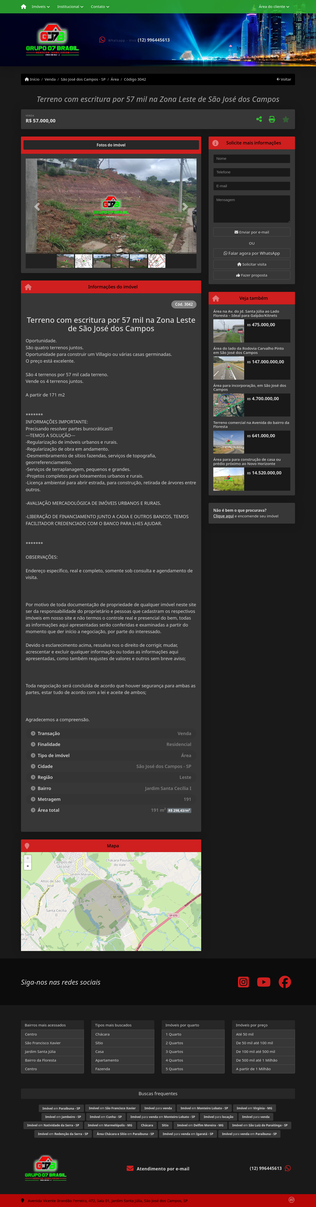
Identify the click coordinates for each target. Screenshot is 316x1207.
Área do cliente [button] (272, 6)
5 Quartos (174, 1068)
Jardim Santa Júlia (40, 1051)
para (158, 1108)
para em (163, 1117)
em (61, 1108)
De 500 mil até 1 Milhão (256, 1060)
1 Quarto (173, 1034)
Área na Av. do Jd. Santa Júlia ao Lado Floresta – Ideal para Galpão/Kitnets (246, 313)
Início (32, 79)
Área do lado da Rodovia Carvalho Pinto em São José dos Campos (248, 350)
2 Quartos (174, 1042)
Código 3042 (135, 79)
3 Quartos (174, 1051)
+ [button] (27, 858)
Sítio (99, 1042)
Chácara (102, 1034)
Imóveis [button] (39, 6)
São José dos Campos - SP (83, 79)
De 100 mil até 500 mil (255, 1051)
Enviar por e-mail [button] (252, 232)
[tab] (41, 145)
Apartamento (107, 1060)
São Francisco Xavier (43, 1042)
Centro (31, 1034)
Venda (50, 79)
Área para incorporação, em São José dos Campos (249, 387)
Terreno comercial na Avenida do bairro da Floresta (251, 424)
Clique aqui (223, 515)
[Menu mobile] (23, 6)
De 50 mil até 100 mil (254, 1042)
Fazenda (102, 1068)
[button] (38, 206)
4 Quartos (174, 1060)
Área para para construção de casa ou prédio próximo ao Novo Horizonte (247, 461)
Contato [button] (98, 6)
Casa (99, 1051)
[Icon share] (243, 982)
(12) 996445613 (154, 40)
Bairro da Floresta (40, 1060)
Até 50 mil (245, 1034)
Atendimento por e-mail (158, 1169)
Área (115, 79)
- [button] (27, 866)
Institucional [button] (68, 6)
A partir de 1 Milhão (253, 1068)
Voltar (284, 79)
